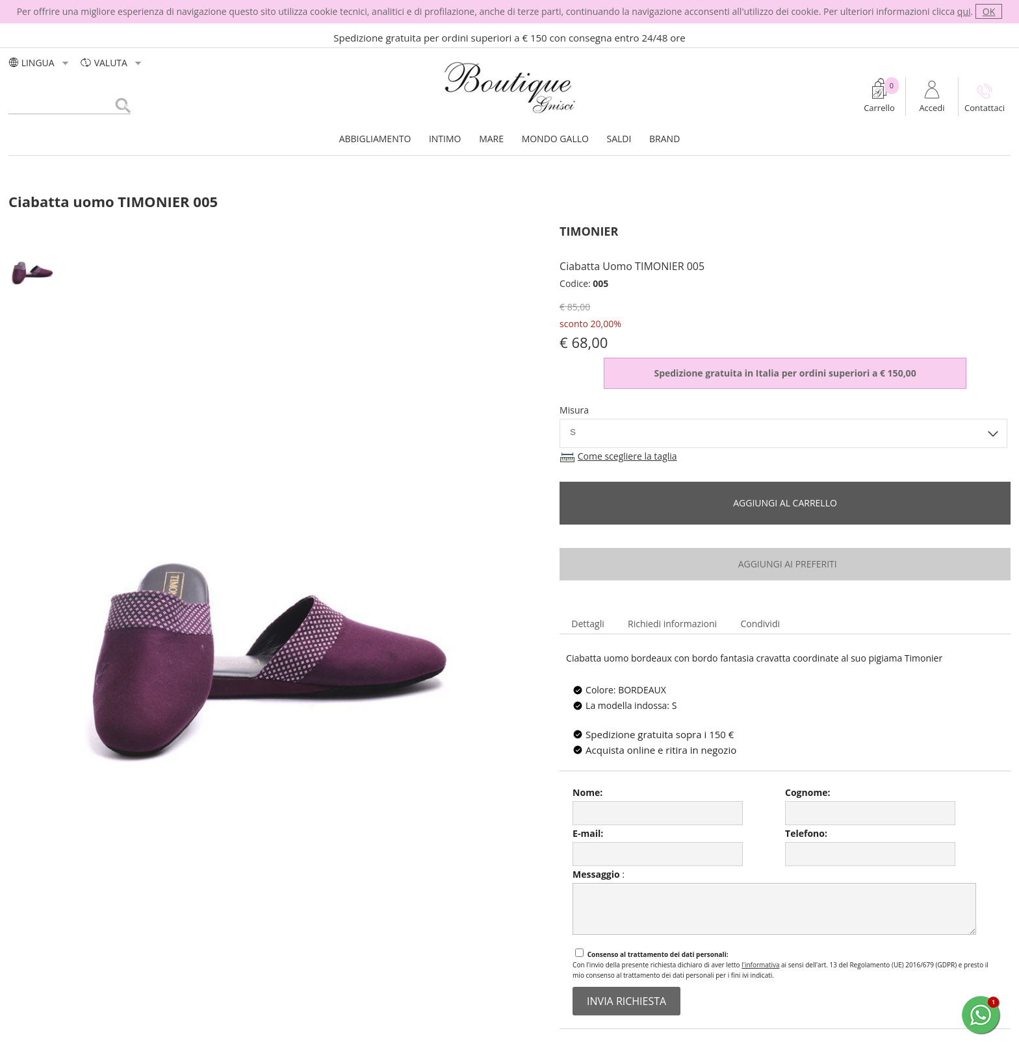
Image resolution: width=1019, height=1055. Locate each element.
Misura (574, 410)
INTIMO (445, 138)
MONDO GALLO (555, 138)
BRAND (664, 138)
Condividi (760, 623)
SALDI (619, 138)
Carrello (879, 108)
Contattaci (984, 108)
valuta (112, 62)
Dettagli (587, 623)
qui (964, 11)
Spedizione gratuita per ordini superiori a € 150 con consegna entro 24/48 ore (509, 37)
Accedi (931, 108)
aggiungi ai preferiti (784, 564)
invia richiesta (626, 1001)
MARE (491, 138)
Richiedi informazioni (672, 623)
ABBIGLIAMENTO (375, 138)
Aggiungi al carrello (785, 503)
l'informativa (760, 964)
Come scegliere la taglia (627, 456)
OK (989, 11)
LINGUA (39, 62)
